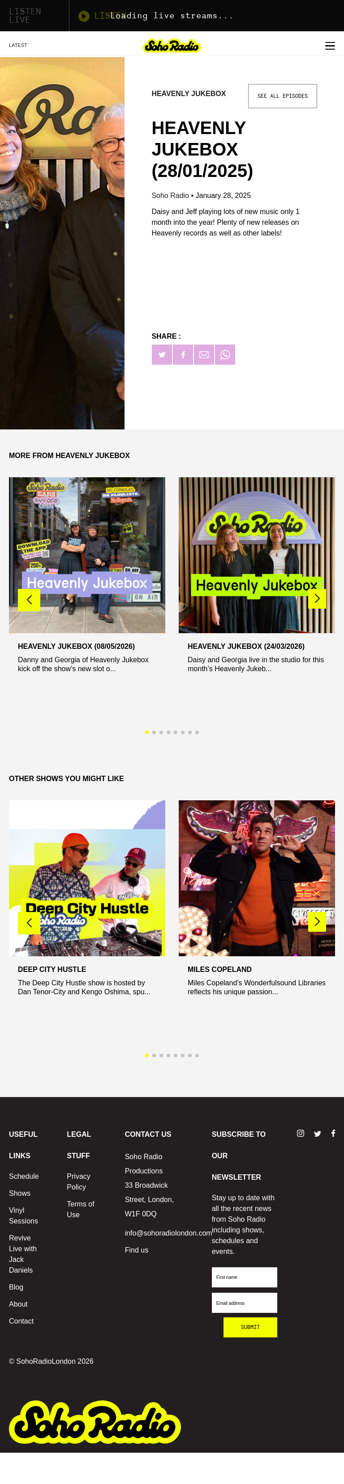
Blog (16, 1287)
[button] (317, 599)
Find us (136, 1250)
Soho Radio (171, 195)
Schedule (24, 1176)
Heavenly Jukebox (188, 93)
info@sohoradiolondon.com (168, 1233)
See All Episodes (283, 96)
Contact (21, 1321)
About (18, 1304)
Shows (19, 1193)
